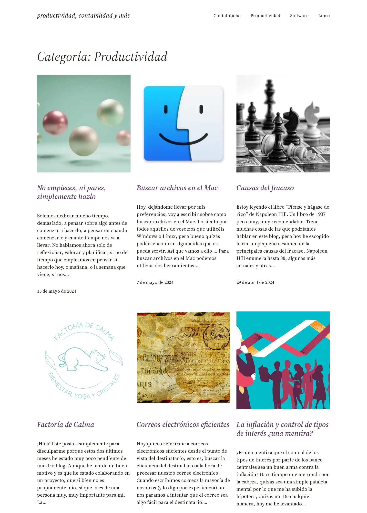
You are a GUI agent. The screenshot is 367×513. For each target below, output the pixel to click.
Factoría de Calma (65, 424)
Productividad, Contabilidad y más (83, 15)
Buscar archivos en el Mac (177, 187)
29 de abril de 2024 (255, 282)
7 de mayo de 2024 (155, 282)
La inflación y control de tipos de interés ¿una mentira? (282, 429)
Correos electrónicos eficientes (183, 424)
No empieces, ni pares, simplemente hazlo (71, 192)
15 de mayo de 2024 (56, 291)
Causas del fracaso (265, 187)
